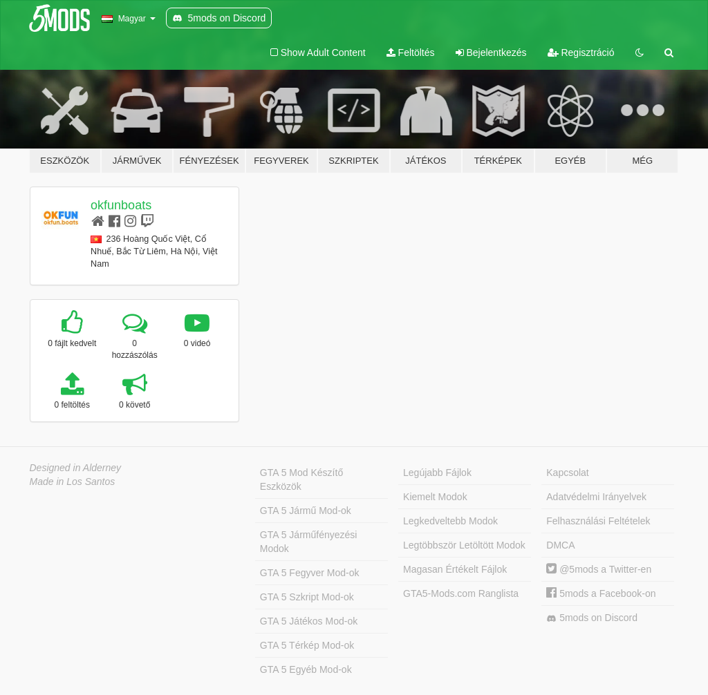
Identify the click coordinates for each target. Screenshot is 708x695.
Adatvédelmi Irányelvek (596, 496)
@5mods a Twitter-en (598, 569)
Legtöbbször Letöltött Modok (464, 545)
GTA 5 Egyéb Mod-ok (306, 669)
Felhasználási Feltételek (598, 520)
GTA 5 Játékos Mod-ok (308, 621)
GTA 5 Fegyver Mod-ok (310, 572)
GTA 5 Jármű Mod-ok (305, 510)
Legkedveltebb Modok (450, 520)
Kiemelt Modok (435, 496)
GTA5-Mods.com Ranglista (461, 593)
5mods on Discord (591, 618)
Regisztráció (581, 52)
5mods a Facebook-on (600, 593)
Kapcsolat (567, 472)
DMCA (560, 545)
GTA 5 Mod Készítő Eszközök (301, 479)
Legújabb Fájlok (437, 472)
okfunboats (121, 205)
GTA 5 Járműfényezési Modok (308, 541)
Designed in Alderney (76, 467)
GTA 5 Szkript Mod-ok (307, 596)
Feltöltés (410, 52)
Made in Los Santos (72, 481)
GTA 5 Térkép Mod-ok (307, 645)
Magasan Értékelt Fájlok (455, 569)
